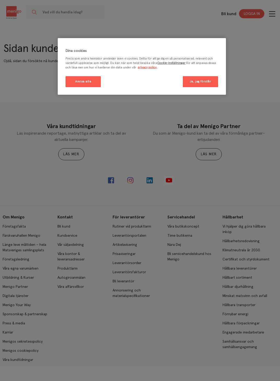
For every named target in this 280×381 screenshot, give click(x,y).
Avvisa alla (83, 81)
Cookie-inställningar (171, 63)
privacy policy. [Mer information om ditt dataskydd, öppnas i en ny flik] (147, 67)
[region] (142, 66)
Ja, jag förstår (200, 81)
